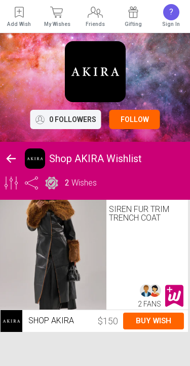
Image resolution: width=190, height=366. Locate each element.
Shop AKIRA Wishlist (95, 158)
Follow (135, 119)
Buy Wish (153, 320)
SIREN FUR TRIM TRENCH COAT (139, 213)
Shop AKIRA (37, 321)
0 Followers (65, 120)
